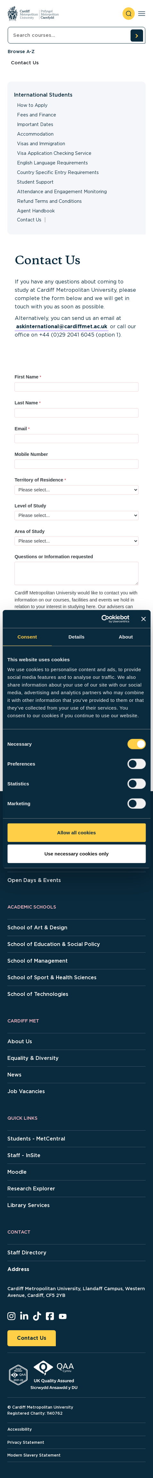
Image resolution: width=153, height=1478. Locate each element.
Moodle (17, 1172)
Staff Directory (27, 1253)
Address (18, 1269)
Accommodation (35, 134)
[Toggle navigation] (141, 13)
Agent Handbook (36, 210)
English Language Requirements (52, 162)
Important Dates (35, 124)
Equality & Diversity (33, 1058)
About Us (19, 1041)
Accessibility (19, 1429)
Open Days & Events (34, 880)
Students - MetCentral (36, 1139)
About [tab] (126, 636)
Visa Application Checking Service (54, 153)
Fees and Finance (36, 114)
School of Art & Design (37, 928)
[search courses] (137, 35)
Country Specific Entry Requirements (58, 172)
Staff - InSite (23, 1155)
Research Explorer (31, 1189)
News (14, 1075)
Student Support (35, 182)
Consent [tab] (27, 636)
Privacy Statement (25, 1442)
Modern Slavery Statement (34, 1455)
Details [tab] (77, 636)
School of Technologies (37, 994)
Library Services (28, 1205)
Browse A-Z (21, 51)
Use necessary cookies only (76, 853)
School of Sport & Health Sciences (52, 977)
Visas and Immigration (41, 143)
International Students (43, 95)
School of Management (37, 961)
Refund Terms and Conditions (49, 201)
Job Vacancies (26, 1091)
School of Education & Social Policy (53, 944)
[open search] (129, 13)
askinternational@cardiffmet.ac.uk (61, 326)
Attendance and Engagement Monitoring (62, 191)
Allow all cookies (76, 832)
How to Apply (32, 105)
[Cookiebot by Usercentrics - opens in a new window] (101, 619)
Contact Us (31, 1338)
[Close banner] (143, 619)
